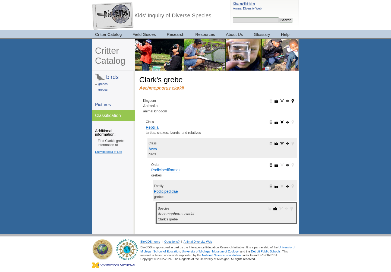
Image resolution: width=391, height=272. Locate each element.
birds (112, 77)
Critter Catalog (108, 34)
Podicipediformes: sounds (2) (287, 165)
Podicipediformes (165, 170)
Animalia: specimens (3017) (282, 101)
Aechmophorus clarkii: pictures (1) (275, 209)
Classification (108, 115)
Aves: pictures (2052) (276, 143)
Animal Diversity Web (247, 8)
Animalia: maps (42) (293, 101)
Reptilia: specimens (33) (282, 122)
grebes (103, 84)
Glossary (262, 34)
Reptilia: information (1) (271, 122)
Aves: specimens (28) (282, 143)
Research (175, 34)
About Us (234, 34)
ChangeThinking (244, 3)
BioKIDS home (150, 241)
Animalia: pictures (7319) (276, 101)
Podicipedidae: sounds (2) (287, 186)
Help (285, 34)
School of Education (166, 251)
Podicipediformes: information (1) (271, 165)
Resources (205, 34)
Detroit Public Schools (265, 251)
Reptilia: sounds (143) (287, 122)
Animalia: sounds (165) (287, 101)
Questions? (171, 241)
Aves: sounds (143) (287, 143)
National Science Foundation (221, 255)
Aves (153, 149)
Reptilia (152, 127)
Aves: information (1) (271, 143)
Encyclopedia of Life (108, 151)
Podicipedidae (166, 191)
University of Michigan (197, 251)
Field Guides (144, 34)
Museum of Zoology (225, 251)
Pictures (103, 104)
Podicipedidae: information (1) (271, 186)
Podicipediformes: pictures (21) (276, 165)
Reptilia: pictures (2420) (276, 122)
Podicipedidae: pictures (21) (276, 186)
